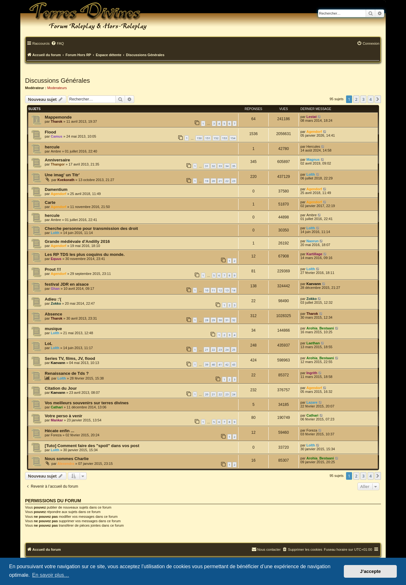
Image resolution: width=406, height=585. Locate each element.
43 (233, 364)
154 (233, 138)
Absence (53, 314)
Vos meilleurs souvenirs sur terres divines (86, 402)
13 (226, 290)
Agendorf (314, 131)
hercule (52, 147)
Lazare (312, 402)
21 (220, 181)
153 (224, 138)
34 (226, 166)
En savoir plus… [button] (50, 575)
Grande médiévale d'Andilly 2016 (77, 241)
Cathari (57, 407)
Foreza (56, 435)
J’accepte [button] (370, 571)
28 (206, 320)
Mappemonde (58, 117)
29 (213, 320)
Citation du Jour (61, 388)
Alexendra (65, 463)
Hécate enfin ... (59, 430)
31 (206, 166)
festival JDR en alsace (67, 284)
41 (220, 364)
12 (220, 290)
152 (216, 138)
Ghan (55, 288)
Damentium (56, 189)
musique (53, 328)
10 (206, 290)
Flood (50, 132)
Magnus (313, 159)
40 (213, 364)
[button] (378, 99)
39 (206, 364)
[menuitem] (57, 44)
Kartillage (314, 254)
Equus (56, 259)
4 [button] (371, 99)
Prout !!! (53, 269)
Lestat (311, 117)
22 (226, 181)
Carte (50, 202)
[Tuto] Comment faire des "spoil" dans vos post (92, 445)
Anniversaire (57, 160)
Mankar (57, 420)
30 (220, 320)
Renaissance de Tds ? (67, 373)
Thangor (58, 164)
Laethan (313, 343)
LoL (48, 343)
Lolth (310, 174)
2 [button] (356, 99)
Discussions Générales (57, 80)
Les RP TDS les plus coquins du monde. (85, 254)
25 (233, 350)
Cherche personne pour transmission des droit (91, 228)
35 (233, 166)
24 (226, 350)
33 (220, 166)
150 (199, 138)
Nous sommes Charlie (67, 458)
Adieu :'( (53, 299)
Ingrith (311, 373)
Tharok (56, 121)
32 (213, 166)
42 (226, 364)
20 (213, 181)
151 (207, 138)
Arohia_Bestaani (320, 328)
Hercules (313, 146)
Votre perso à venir (63, 415)
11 (213, 290)
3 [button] (363, 99)
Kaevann (313, 284)
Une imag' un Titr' (62, 174)
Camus (56, 136)
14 (233, 290)
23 (233, 181)
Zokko (56, 303)
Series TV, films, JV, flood (70, 358)
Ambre (56, 151)
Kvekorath (66, 180)
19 (206, 181)
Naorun (312, 241)
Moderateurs (57, 88)
